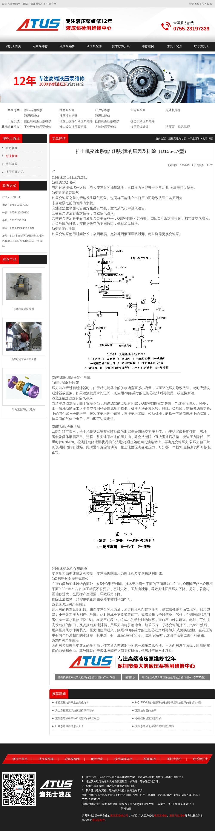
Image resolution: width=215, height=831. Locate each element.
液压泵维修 (40, 46)
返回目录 (130, 677)
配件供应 (97, 759)
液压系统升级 (140, 126)
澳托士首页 (13, 46)
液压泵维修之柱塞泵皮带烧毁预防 (154, 726)
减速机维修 (173, 110)
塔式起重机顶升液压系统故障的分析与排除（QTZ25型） (174, 677)
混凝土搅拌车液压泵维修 (76, 121)
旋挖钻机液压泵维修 (37, 121)
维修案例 (148, 46)
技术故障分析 (121, 46)
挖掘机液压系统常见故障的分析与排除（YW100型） (88, 677)
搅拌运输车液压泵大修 (24, 359)
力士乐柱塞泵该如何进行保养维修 (74, 710)
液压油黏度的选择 (145, 710)
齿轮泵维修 (138, 110)
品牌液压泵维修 (105, 126)
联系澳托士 (201, 46)
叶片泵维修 (102, 110)
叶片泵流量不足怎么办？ (69, 726)
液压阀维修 (31, 115)
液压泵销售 (67, 46)
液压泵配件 (94, 46)
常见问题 (12, 164)
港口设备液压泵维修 (73, 126)
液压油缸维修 (69, 115)
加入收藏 (207, 3)
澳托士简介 (174, 46)
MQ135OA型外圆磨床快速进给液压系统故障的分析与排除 (168, 702)
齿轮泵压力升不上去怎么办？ (72, 702)
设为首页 (194, 3)
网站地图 (126, 808)
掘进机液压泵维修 (143, 121)
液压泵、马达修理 (178, 126)
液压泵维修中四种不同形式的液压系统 (77, 718)
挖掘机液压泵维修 (107, 121)
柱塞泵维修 (67, 110)
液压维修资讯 (15, 172)
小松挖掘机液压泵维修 (148, 718)
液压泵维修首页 (177, 138)
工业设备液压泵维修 (37, 126)
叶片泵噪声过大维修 (23, 409)
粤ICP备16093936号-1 (181, 803)
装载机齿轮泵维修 (23, 309)
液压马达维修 (33, 110)
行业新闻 (12, 156)
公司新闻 (12, 148)
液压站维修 (102, 115)
